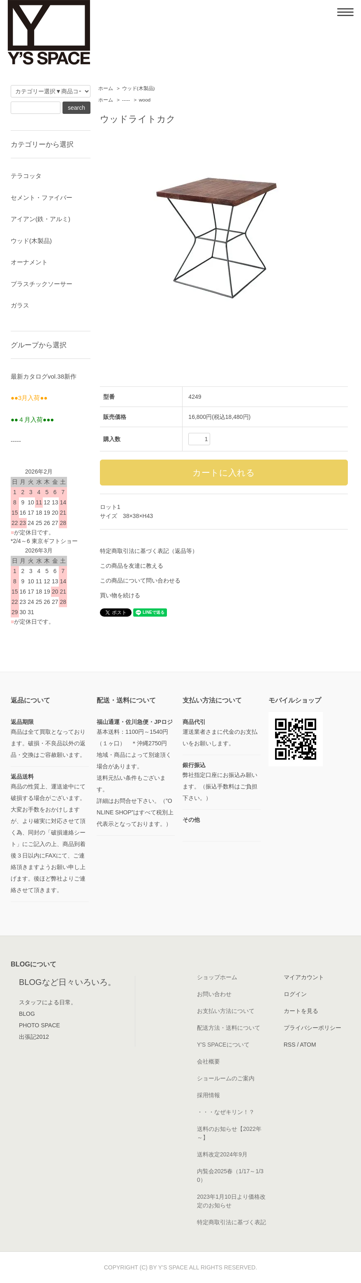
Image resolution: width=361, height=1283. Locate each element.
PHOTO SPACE (39, 1025)
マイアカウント (304, 977)
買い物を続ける (120, 595)
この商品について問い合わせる (140, 580)
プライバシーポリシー (312, 1027)
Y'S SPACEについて (223, 1044)
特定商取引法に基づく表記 (231, 1222)
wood (144, 100)
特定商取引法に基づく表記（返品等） (149, 551)
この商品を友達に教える (131, 565)
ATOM (308, 1044)
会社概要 (208, 1061)
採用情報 (208, 1095)
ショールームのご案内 (226, 1078)
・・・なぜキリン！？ (226, 1112)
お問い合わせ (214, 994)
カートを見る (301, 1011)
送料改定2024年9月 (222, 1154)
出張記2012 (34, 1036)
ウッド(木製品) (138, 88)
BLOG (27, 1013)
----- (126, 100)
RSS (290, 1044)
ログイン (295, 994)
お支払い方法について (226, 1011)
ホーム (105, 88)
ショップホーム (217, 977)
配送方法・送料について (228, 1027)
